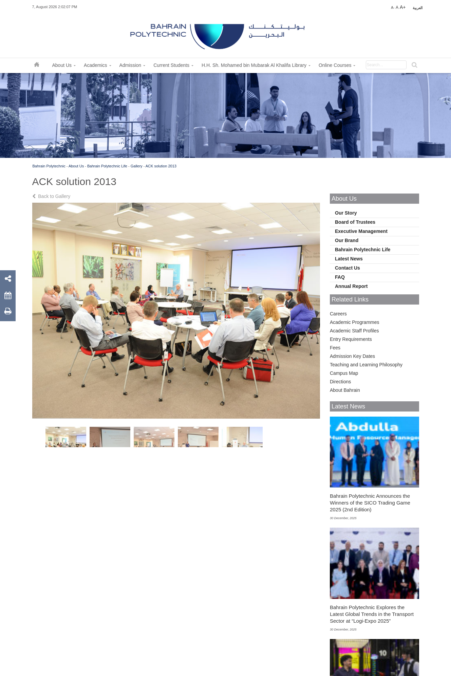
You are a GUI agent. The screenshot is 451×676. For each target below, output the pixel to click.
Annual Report (351, 286)
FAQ (340, 277)
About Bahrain (345, 390)
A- (392, 8)
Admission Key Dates (352, 356)
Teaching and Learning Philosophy (366, 364)
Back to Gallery (52, 196)
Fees (335, 347)
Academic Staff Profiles (354, 330)
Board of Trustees (355, 222)
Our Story (346, 213)
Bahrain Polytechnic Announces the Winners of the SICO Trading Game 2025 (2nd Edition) (370, 502)
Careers (338, 313)
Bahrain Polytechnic (49, 166)
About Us (76, 166)
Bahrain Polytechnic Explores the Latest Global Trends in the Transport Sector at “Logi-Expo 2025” (372, 614)
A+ (403, 7)
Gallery (137, 166)
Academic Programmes (354, 322)
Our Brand (346, 240)
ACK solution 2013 (161, 166)
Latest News (349, 258)
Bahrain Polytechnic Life (107, 166)
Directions (340, 381)
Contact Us (347, 268)
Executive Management (361, 231)
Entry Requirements (351, 339)
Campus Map (344, 373)
